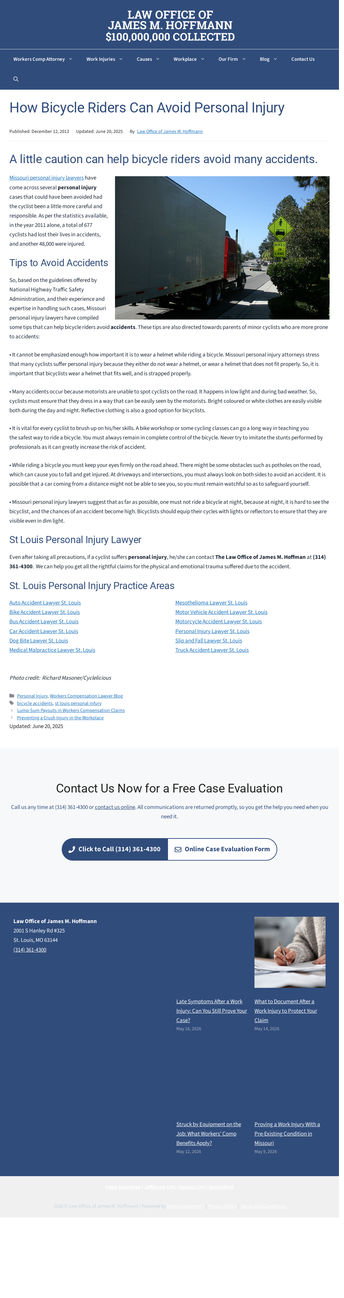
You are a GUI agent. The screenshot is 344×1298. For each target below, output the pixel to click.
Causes (152, 59)
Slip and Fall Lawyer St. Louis (208, 641)
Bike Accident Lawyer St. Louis (44, 612)
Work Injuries (108, 59)
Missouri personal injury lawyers (46, 178)
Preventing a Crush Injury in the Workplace (60, 717)
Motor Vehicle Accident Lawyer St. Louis (221, 612)
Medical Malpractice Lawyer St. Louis (52, 650)
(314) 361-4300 (29, 950)
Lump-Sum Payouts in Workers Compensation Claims (71, 710)
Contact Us (302, 59)
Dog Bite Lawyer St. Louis (38, 641)
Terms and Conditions (263, 1206)
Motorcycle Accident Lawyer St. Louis (218, 622)
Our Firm (236, 59)
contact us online (115, 807)
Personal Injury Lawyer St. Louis (212, 631)
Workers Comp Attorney (46, 59)
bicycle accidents (35, 703)
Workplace (193, 59)
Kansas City (192, 1187)
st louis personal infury (78, 703)
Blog (272, 59)
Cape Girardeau (123, 1187)
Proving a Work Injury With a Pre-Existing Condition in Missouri (287, 1133)
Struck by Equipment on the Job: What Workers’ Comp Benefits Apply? (208, 1133)
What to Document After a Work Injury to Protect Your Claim (285, 1011)
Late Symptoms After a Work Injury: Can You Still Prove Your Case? (211, 1011)
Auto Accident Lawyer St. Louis (45, 603)
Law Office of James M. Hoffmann (170, 131)
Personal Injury (32, 696)
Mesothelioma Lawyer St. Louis (211, 603)
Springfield (221, 1187)
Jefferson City (160, 1187)
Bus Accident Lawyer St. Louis (43, 622)
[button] (16, 79)
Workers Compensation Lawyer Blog (86, 696)
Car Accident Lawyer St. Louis (43, 631)
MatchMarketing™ (186, 1206)
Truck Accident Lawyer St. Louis (212, 650)
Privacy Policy (222, 1206)
